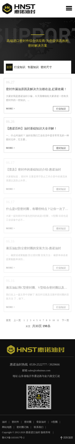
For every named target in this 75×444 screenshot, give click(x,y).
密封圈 (27, 423)
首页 (8, 322)
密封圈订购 (23, 429)
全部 (9, 67)
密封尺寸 (45, 67)
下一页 (65, 322)
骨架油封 (41, 423)
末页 (28, 328)
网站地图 (7, 429)
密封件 (15, 423)
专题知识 (32, 67)
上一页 (17, 322)
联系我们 (38, 429)
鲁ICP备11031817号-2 (13, 439)
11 (58, 322)
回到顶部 (66, 439)
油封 (4, 423)
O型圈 (54, 423)
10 (53, 322)
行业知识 (19, 67)
